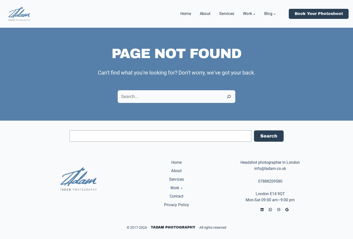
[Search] (229, 96)
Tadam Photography (173, 227)
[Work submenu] (254, 14)
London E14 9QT (270, 193)
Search (268, 136)
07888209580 (270, 181)
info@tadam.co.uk (270, 168)
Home (176, 162)
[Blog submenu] (274, 14)
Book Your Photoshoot (319, 14)
